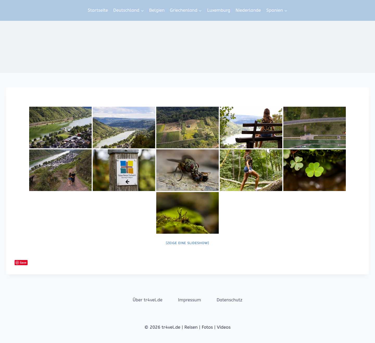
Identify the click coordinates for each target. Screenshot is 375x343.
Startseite (98, 10)
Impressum (189, 299)
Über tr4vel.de (147, 299)
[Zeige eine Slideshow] (187, 243)
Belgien (157, 10)
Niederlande (248, 10)
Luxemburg (218, 10)
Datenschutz (229, 299)
